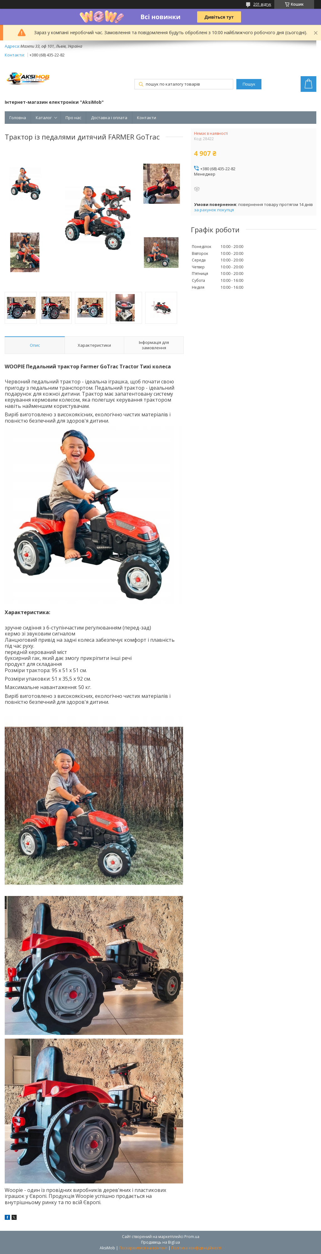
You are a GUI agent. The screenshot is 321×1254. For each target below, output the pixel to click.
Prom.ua (191, 1236)
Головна (17, 117)
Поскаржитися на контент (143, 1248)
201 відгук (262, 4)
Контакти (146, 117)
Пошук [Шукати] (249, 84)
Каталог (44, 117)
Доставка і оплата (109, 117)
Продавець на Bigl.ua (160, 1242)
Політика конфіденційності (196, 1248)
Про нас (73, 117)
